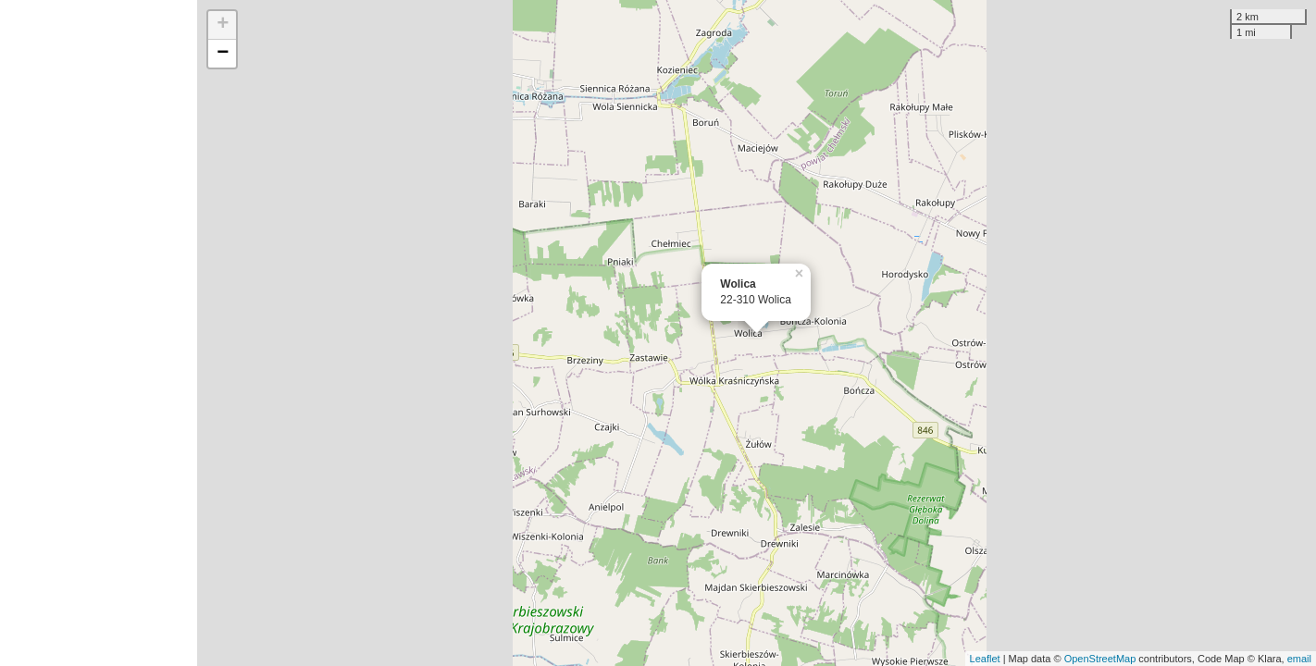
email (1299, 658)
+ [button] (223, 25)
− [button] (223, 54)
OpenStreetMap (1100, 658)
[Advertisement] (98, 333)
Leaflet (985, 658)
